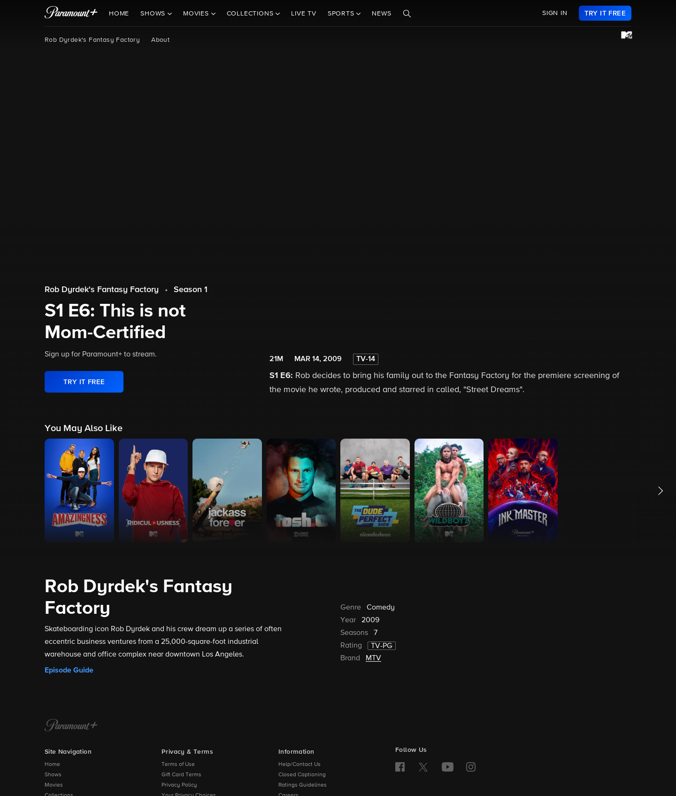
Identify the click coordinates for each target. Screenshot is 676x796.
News (381, 13)
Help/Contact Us (299, 764)
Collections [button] (251, 13)
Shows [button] (154, 13)
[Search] (407, 13)
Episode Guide (69, 670)
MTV (373, 658)
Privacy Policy (179, 785)
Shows (53, 775)
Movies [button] (197, 13)
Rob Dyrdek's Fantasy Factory (92, 40)
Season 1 (190, 290)
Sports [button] (342, 13)
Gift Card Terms (181, 775)
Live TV (303, 13)
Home (119, 13)
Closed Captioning (302, 775)
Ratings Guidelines (302, 785)
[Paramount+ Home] (71, 726)
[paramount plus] (71, 13)
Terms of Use (178, 764)
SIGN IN (555, 13)
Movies (54, 785)
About (160, 40)
